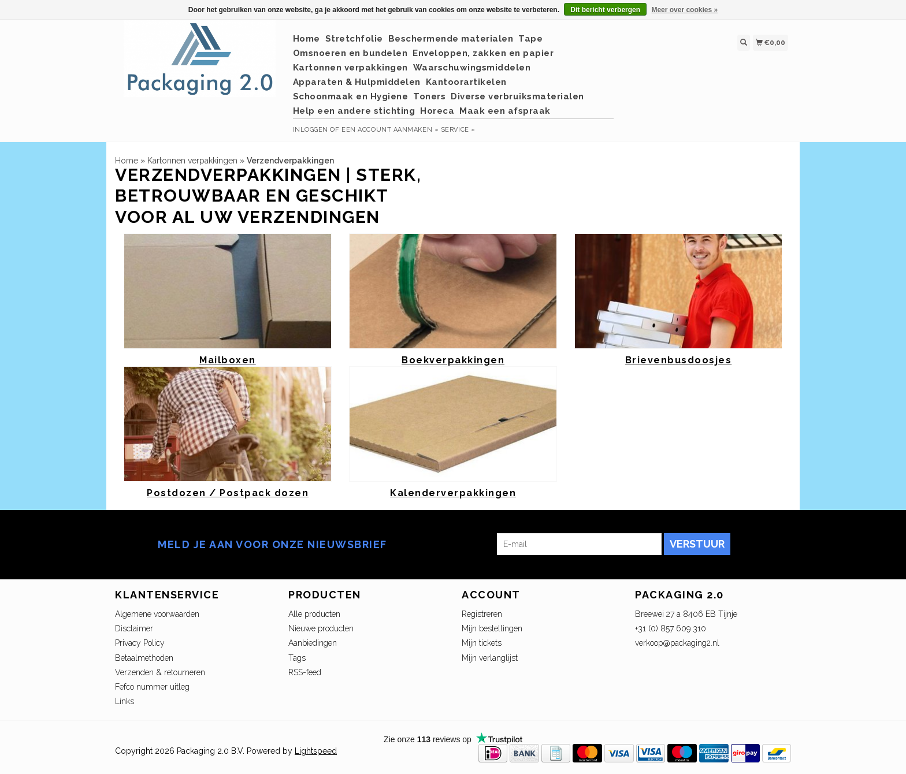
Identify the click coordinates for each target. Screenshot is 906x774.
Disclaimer (134, 628)
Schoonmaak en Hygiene (351, 96)
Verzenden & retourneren (160, 672)
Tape (530, 39)
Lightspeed (316, 751)
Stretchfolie (354, 39)
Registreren (482, 614)
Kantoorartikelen (466, 82)
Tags (297, 658)
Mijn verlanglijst (490, 658)
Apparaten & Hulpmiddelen (357, 82)
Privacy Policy (140, 643)
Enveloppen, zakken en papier (483, 53)
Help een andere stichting (354, 111)
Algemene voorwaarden (157, 614)
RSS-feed (304, 672)
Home (306, 39)
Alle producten (314, 614)
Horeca (437, 111)
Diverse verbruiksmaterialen (517, 96)
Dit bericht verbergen (605, 10)
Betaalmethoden (144, 658)
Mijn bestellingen (492, 628)
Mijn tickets (482, 643)
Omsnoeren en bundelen (350, 53)
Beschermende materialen (451, 39)
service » (458, 129)
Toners (429, 96)
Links (124, 701)
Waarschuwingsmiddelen (472, 67)
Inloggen (310, 129)
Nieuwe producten (321, 628)
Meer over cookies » (684, 10)
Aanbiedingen (312, 643)
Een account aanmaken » (390, 129)
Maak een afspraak (505, 111)
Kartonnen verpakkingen (350, 67)
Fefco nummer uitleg (152, 686)
